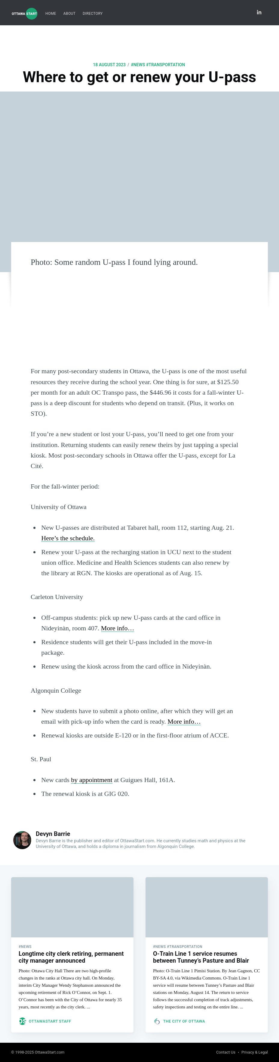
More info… (117, 628)
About (69, 13)
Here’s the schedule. (68, 538)
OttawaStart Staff (50, 1019)
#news (138, 64)
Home (50, 13)
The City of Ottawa (184, 1019)
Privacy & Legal (254, 1052)
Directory (93, 13)
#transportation (165, 64)
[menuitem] (51, 14)
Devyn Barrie (53, 833)
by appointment (91, 780)
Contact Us (225, 1052)
